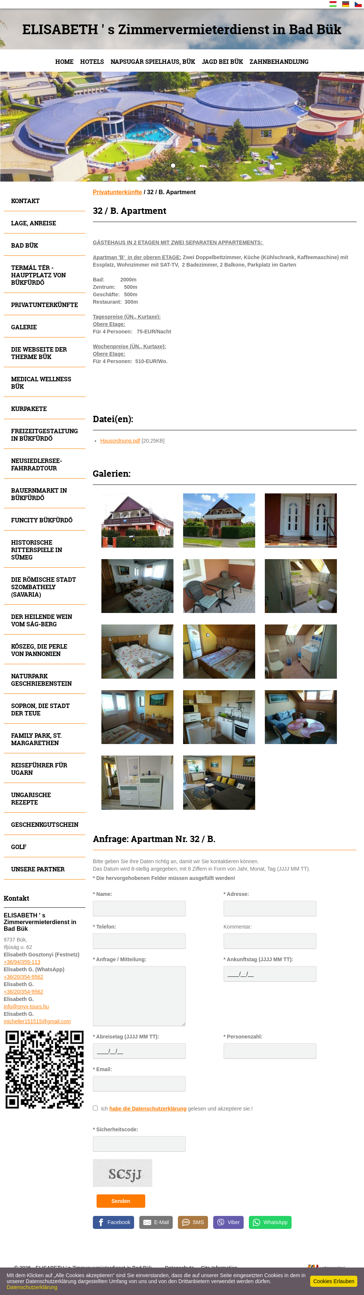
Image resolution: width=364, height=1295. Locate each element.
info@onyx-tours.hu (26, 1006)
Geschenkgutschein (44, 824)
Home (64, 61)
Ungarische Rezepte (31, 798)
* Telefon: (104, 927)
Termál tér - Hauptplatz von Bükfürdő (38, 275)
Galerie (24, 327)
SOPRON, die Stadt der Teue (40, 709)
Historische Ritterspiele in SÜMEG (36, 549)
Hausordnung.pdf (120, 441)
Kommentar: (238, 927)
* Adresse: (236, 894)
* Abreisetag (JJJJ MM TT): (126, 1037)
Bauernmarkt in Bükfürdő (39, 494)
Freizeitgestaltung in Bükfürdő (44, 434)
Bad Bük (24, 245)
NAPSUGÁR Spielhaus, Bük (153, 61)
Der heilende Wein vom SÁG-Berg (41, 620)
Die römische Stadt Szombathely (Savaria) (43, 586)
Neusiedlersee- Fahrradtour (36, 464)
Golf (18, 847)
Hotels (92, 61)
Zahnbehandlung (279, 61)
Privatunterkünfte (44, 305)
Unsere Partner (38, 869)
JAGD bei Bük (222, 61)
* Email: (102, 1069)
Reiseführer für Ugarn (39, 768)
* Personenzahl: (243, 1037)
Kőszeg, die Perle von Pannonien (39, 650)
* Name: (102, 894)
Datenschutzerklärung (32, 1287)
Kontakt (25, 201)
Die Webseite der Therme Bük (39, 353)
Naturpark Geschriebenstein (41, 679)
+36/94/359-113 (22, 962)
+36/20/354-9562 (23, 977)
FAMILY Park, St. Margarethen (36, 739)
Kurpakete (29, 408)
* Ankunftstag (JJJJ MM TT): (258, 959)
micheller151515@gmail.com (37, 1021)
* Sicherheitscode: (115, 1129)
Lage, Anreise (33, 223)
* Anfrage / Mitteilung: (119, 959)
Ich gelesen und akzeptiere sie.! (177, 1109)
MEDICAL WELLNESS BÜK (41, 382)
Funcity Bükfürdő (41, 520)
